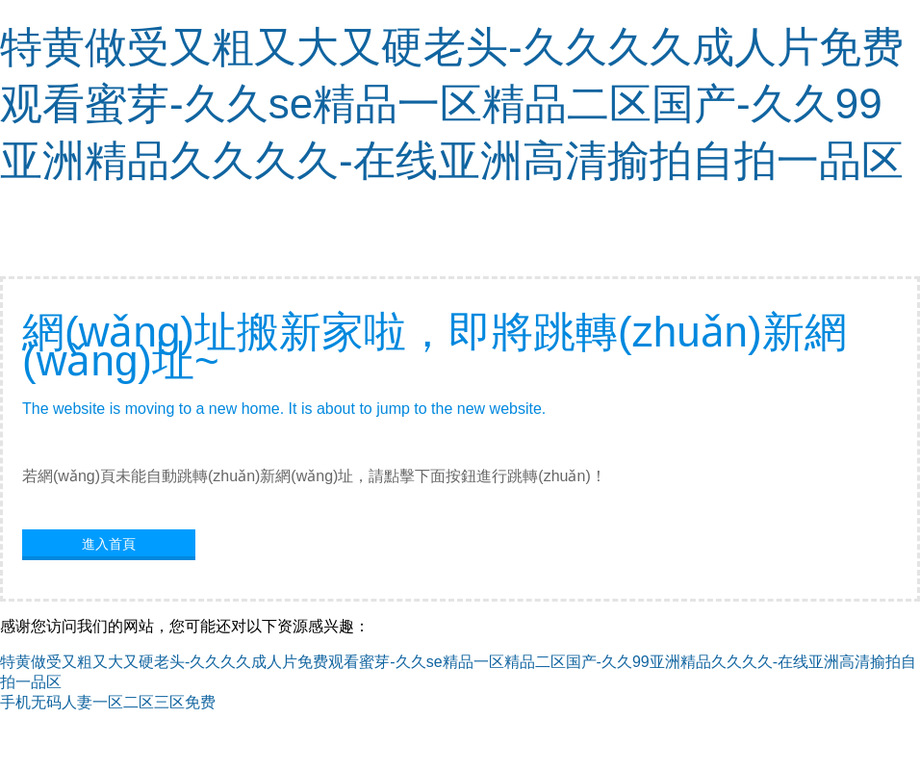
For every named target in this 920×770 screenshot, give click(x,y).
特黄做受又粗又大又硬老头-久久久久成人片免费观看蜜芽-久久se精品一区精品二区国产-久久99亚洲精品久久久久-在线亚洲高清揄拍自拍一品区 (452, 103)
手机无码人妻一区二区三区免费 (108, 702)
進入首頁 (109, 544)
